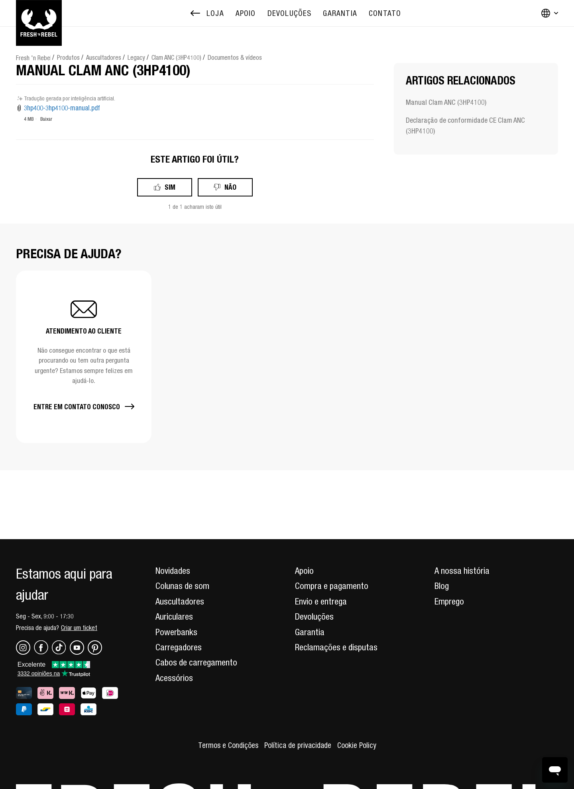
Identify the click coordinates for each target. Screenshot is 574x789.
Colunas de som (182, 586)
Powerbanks (176, 632)
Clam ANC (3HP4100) (176, 57)
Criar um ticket (79, 627)
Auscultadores (103, 57)
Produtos (68, 57)
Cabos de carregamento (196, 662)
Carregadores (178, 647)
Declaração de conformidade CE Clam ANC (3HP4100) (465, 125)
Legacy (136, 57)
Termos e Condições (228, 745)
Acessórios (174, 678)
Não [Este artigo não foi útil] (230, 187)
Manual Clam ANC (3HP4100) (446, 102)
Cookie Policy (356, 745)
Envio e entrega (321, 601)
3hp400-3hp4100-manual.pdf (62, 108)
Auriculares (174, 616)
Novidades (172, 570)
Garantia (309, 632)
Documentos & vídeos (235, 57)
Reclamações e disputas (336, 647)
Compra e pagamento (331, 586)
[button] (83, 357)
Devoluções (314, 616)
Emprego (449, 601)
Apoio (304, 570)
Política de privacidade (297, 745)
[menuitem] (246, 13)
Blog (441, 586)
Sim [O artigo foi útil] (170, 187)
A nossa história (461, 570)
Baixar (46, 119)
